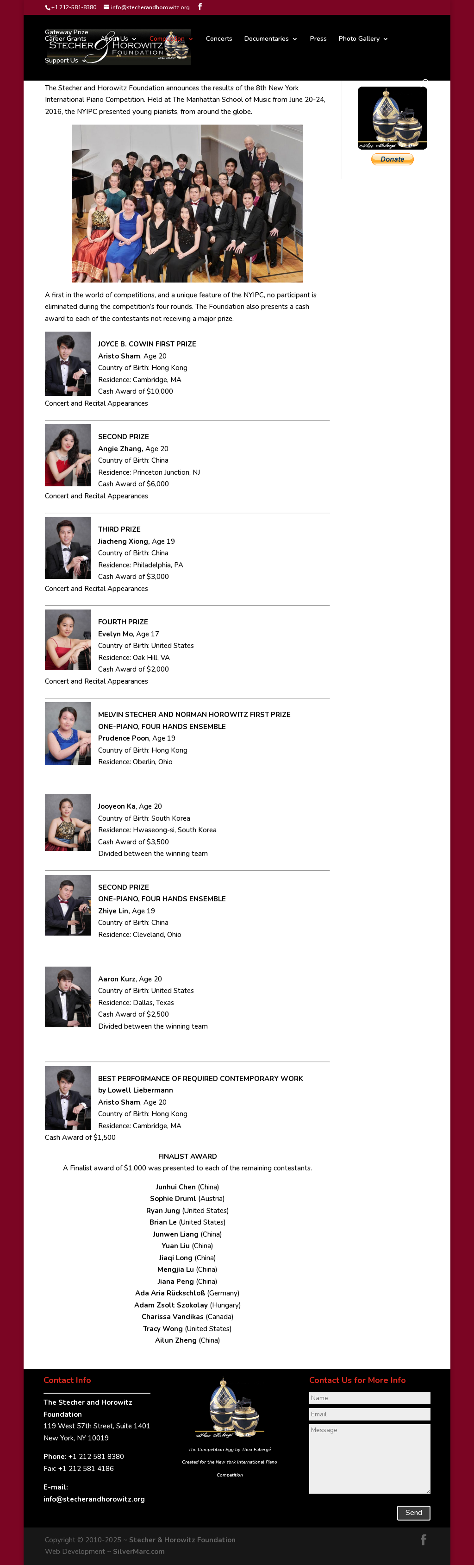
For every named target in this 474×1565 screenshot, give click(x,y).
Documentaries (266, 39)
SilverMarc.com (139, 1551)
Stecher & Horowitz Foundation (182, 1540)
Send (413, 1513)
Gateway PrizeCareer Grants (66, 36)
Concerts (219, 39)
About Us (114, 39)
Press (318, 39)
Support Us (61, 61)
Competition (167, 39)
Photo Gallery (359, 39)
